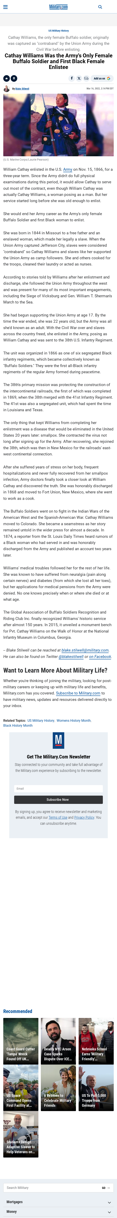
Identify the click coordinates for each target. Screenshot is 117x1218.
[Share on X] (79, 78)
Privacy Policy (84, 817)
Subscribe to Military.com (78, 693)
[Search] (100, 7)
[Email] (86, 78)
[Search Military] (51, 1187)
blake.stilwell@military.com (85, 650)
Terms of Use (58, 817)
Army (67, 169)
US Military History (58, 30)
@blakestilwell (71, 656)
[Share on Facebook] (71, 78)
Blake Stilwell (22, 88)
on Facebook (100, 656)
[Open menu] (5, 7)
